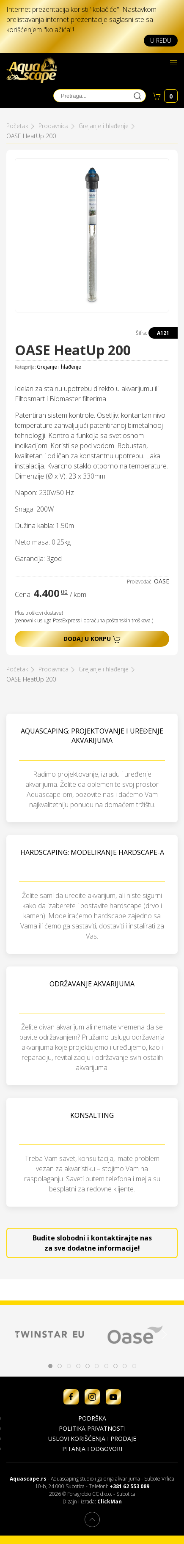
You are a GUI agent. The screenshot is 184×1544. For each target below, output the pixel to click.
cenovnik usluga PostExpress (48, 620)
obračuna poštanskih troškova (117, 620)
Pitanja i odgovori (92, 1449)
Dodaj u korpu (92, 639)
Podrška (92, 1418)
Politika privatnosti (92, 1428)
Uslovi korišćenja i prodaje (92, 1438)
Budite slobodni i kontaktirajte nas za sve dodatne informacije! (92, 1243)
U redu (160, 40)
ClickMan (109, 1501)
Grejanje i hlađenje (59, 366)
